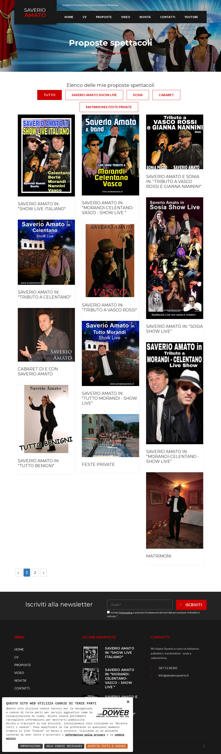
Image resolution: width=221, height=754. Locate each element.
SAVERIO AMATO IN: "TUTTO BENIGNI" (38, 463)
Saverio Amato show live (94, 95)
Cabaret (166, 95)
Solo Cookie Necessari (64, 746)
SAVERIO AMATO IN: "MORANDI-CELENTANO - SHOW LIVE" (172, 456)
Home (68, 17)
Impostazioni (30, 746)
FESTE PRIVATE (98, 464)
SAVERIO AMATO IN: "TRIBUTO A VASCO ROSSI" (109, 307)
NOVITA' (20, 680)
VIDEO (19, 673)
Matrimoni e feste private (109, 107)
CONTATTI (22, 688)
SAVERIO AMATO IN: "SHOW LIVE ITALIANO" (42, 206)
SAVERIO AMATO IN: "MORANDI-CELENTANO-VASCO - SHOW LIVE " (108, 207)
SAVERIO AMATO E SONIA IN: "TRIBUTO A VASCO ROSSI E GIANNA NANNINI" (174, 181)
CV (85, 17)
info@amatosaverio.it (173, 675)
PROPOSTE (22, 665)
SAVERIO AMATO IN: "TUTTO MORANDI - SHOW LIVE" (109, 398)
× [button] (128, 702)
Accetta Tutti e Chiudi (107, 746)
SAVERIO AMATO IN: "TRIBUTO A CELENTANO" (44, 295)
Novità (145, 17)
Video (125, 17)
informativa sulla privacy (85, 735)
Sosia (138, 95)
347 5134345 (167, 668)
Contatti (167, 17)
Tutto (49, 95)
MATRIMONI (158, 556)
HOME (19, 649)
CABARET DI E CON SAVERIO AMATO (38, 371)
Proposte (104, 17)
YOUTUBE (191, 17)
